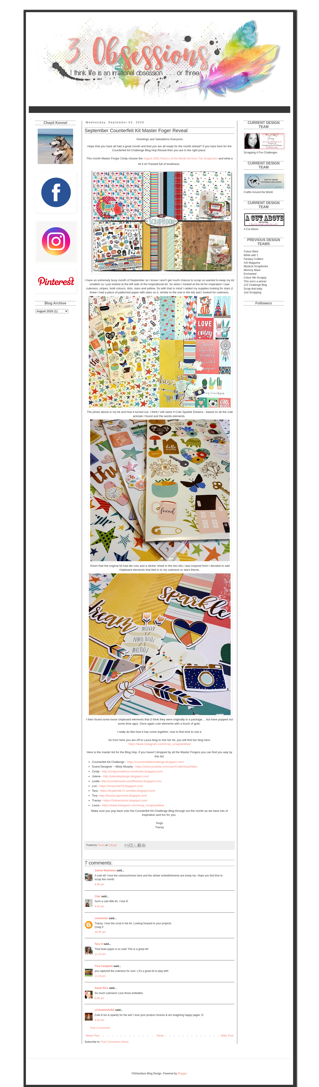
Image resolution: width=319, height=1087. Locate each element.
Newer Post (92, 1035)
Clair (98, 896)
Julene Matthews (105, 870)
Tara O (99, 944)
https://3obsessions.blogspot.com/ (125, 800)
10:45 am (100, 932)
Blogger (182, 1073)
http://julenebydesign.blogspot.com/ (126, 776)
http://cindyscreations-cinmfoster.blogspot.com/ (132, 771)
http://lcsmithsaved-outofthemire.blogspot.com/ (131, 781)
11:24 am (100, 954)
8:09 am (99, 998)
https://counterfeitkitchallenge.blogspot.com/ (155, 762)
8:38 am (99, 884)
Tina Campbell (104, 966)
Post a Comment (100, 1027)
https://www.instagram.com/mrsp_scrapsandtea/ (159, 744)
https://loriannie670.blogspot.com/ (121, 786)
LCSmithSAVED (105, 1010)
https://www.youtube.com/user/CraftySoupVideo (166, 766)
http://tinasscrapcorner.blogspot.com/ (123, 795)
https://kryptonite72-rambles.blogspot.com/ (127, 790)
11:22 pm (100, 976)
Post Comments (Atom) (114, 1041)
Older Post (227, 1035)
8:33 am (99, 1020)
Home (35, 109)
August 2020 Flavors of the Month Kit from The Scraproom (180, 158)
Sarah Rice (101, 988)
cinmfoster (101, 918)
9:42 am (99, 906)
